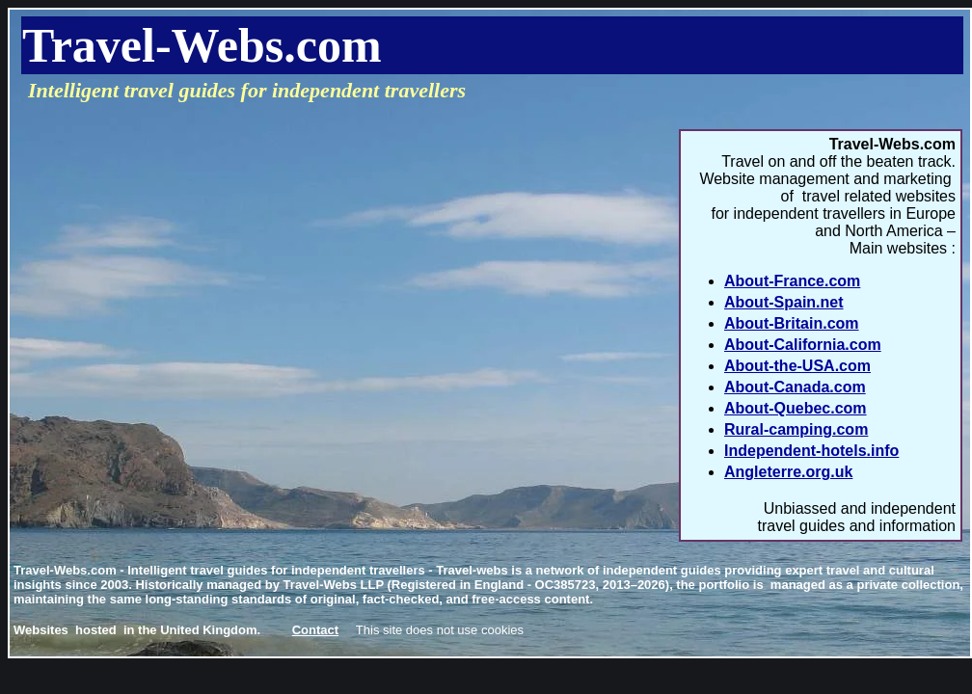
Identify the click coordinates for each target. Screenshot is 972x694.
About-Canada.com (795, 387)
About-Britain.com (791, 323)
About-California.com (802, 344)
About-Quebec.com (795, 408)
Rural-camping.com (796, 429)
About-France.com (792, 281)
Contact (315, 630)
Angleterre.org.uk (788, 472)
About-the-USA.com (797, 366)
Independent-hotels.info (811, 450)
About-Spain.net (784, 302)
